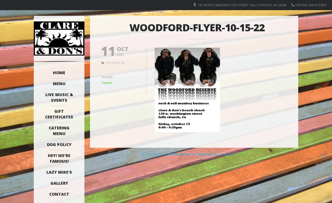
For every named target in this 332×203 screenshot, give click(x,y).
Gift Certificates (59, 114)
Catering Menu (59, 130)
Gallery (59, 183)
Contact (59, 194)
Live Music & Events (59, 97)
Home (59, 72)
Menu (59, 83)
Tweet (106, 82)
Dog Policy (59, 144)
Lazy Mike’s (59, 172)
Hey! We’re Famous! (59, 158)
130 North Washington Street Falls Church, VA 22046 (242, 5)
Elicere (241, 154)
